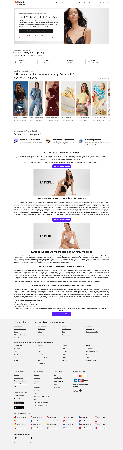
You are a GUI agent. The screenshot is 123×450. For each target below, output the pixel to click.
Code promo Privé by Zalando (41, 396)
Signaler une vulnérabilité (20, 392)
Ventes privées (37, 390)
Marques (36, 393)
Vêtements (36, 375)
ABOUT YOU (57, 387)
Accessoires (37, 381)
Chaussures (37, 378)
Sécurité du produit (19, 395)
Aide (55, 375)
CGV (15, 387)
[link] (106, 3)
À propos (16, 375)
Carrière (16, 389)
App (35, 399)
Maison (36, 384)
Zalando (56, 384)
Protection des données (20, 381)
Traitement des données (20, 384)
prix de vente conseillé (26, 442)
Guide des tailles (58, 378)
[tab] (16, 55)
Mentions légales (18, 378)
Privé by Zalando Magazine (41, 402)
